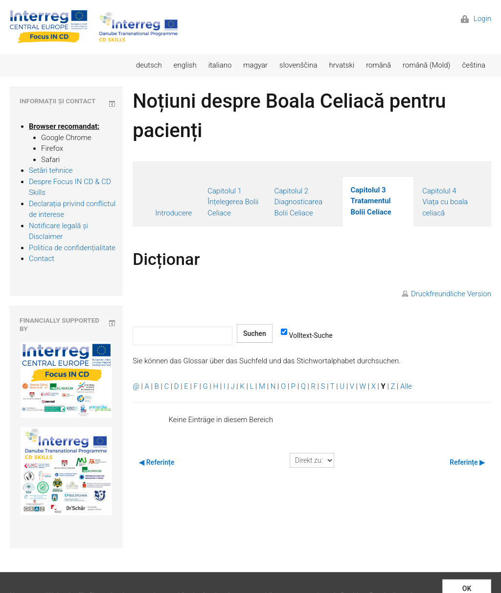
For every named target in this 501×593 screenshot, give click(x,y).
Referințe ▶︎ (467, 462)
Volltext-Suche (306, 335)
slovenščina (298, 65)
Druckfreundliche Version (451, 293)
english (185, 65)
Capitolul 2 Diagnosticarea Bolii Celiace (298, 202)
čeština (473, 65)
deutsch (149, 65)
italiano (220, 65)
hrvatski (341, 65)
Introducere (173, 213)
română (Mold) (426, 65)
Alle (406, 386)
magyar (255, 65)
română (378, 65)
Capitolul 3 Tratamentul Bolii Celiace (370, 201)
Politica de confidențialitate (72, 247)
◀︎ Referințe (156, 462)
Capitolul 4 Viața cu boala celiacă (445, 202)
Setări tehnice (51, 170)
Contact (41, 258)
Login (476, 18)
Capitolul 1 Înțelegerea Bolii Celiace (232, 202)
